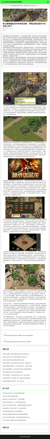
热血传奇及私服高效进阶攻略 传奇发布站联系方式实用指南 (17, 341)
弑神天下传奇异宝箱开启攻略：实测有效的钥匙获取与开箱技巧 (17, 405)
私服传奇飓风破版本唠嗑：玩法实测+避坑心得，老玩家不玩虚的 (17, 366)
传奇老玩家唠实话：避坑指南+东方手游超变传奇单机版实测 (16, 378)
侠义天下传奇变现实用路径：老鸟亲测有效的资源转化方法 (16, 417)
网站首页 (3, 5)
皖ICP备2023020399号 (25, 436)
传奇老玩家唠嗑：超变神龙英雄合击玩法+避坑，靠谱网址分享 (17, 363)
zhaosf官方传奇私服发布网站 (11, 2)
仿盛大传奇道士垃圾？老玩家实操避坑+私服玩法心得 (15, 357)
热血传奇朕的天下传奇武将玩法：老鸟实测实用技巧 (15, 408)
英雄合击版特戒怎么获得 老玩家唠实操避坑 (13, 372)
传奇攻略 (8, 5)
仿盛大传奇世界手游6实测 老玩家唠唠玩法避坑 (13, 360)
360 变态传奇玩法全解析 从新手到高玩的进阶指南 (14, 420)
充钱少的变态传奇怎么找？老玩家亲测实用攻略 (13, 393)
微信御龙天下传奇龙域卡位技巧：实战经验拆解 (13, 399)
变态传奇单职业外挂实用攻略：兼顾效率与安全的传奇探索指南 (18, 335)
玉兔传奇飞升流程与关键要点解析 (10, 396)
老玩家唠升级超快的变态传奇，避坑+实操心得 (13, 381)
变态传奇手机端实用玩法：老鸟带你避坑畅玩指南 (14, 402)
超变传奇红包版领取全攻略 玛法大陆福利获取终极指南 (15, 414)
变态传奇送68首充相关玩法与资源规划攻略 (13, 411)
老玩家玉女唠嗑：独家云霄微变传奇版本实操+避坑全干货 (16, 354)
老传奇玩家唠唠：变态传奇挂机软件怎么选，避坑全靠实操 (16, 375)
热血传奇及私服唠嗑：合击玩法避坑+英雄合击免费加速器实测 (17, 369)
